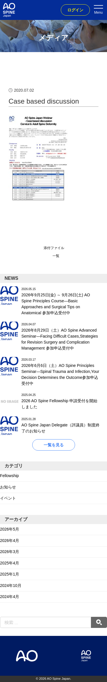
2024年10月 (10, 585)
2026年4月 (9, 540)
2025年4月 (9, 563)
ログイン (75, 10)
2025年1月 (9, 574)
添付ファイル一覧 (54, 252)
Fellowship (9, 475)
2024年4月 (9, 596)
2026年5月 (9, 529)
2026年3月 (9, 551)
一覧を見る (54, 445)
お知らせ (8, 487)
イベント (8, 498)
